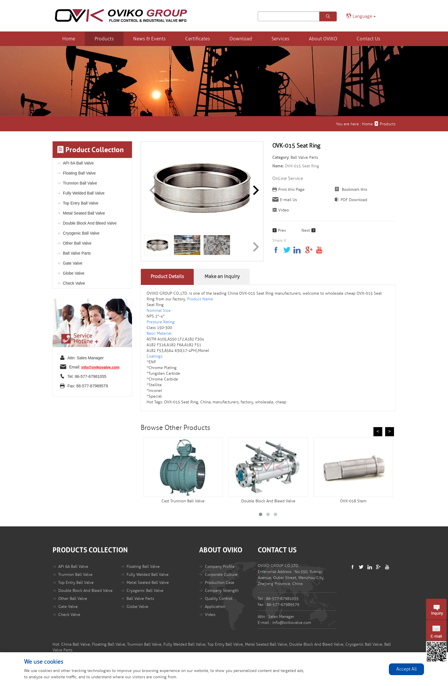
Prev (279, 230)
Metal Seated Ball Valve (84, 213)
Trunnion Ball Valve (80, 183)
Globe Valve (73, 273)
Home (68, 39)
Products (104, 39)
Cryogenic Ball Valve (81, 233)
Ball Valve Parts (77, 253)
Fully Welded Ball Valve (84, 193)
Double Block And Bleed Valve (90, 223)
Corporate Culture (221, 574)
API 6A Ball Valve (78, 163)
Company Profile (220, 566)
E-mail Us (288, 199)
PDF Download (354, 199)
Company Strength (222, 590)
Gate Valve (72, 263)
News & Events (149, 39)
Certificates (197, 39)
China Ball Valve (75, 644)
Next (308, 230)
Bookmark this (354, 189)
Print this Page (291, 189)
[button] (253, 188)
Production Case (219, 582)
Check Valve (74, 283)
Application (215, 606)
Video (283, 210)
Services (280, 39)
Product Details (167, 276)
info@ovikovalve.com (100, 367)
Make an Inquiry (222, 276)
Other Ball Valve (77, 243)
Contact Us (368, 39)
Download (240, 39)
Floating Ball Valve (79, 173)
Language (361, 16)
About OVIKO (323, 39)
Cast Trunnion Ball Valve (183, 501)
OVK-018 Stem (353, 501)
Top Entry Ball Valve (80, 203)
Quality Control (218, 598)
